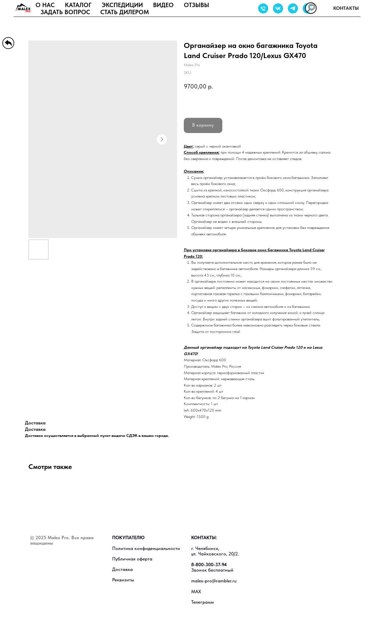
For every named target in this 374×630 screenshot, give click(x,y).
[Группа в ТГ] (293, 8)
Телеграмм (202, 602)
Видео (163, 4)
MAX (196, 591)
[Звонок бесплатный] (263, 8)
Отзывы (196, 4)
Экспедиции (122, 4)
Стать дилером (124, 12)
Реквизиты (123, 579)
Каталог (78, 4)
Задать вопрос (65, 12)
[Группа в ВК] (278, 8)
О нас (45, 4)
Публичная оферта (132, 558)
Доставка (122, 569)
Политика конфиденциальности (146, 548)
